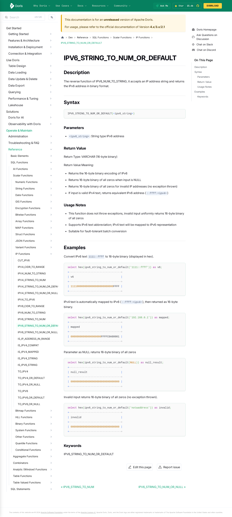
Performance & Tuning (21, 109)
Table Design (15, 77)
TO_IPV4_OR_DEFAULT (29, 403)
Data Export (14, 96)
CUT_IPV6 (22, 286)
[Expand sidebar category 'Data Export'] (51, 96)
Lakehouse (13, 116)
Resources (100, 5)
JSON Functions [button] (22, 266)
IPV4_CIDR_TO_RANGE (29, 292)
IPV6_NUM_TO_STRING (29, 338)
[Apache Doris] (16, 6)
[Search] (24, 17)
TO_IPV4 (21, 397)
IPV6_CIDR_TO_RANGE (29, 332)
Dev (71, 37)
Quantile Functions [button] (24, 469)
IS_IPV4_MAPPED (26, 377)
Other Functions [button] (22, 462)
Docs (82, 5)
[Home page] (62, 37)
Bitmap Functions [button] (23, 436)
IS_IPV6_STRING (25, 390)
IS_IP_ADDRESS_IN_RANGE (32, 364)
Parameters (203, 76)
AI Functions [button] (18, 194)
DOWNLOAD (213, 5)
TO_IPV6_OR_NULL (27, 430)
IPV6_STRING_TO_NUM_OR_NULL (35, 358)
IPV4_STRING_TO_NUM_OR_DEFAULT (35, 312)
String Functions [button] (22, 214)
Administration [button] (16, 162)
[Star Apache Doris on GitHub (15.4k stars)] (187, 6)
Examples (199, 91)
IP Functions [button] (20, 279)
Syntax (198, 72)
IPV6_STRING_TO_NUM (29, 345)
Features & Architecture (21, 44)
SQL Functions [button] (17, 188)
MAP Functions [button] (22, 253)
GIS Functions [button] (21, 227)
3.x (158, 27)
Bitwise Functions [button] (23, 240)
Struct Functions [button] (23, 260)
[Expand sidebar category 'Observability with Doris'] (51, 142)
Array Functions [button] (22, 247)
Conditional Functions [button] (26, 475)
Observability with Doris (22, 142)
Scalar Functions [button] (20, 201)
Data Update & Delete (20, 90)
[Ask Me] (162, 6)
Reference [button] (13, 175)
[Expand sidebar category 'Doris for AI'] (51, 136)
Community (122, 5)
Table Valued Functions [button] (24, 508)
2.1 (163, 27)
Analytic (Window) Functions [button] (28, 495)
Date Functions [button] (22, 220)
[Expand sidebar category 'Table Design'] (51, 77)
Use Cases (64, 5)
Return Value (204, 82)
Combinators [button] (18, 488)
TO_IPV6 (21, 416)
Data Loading (15, 83)
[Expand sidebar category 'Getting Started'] (51, 37)
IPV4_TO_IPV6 (24, 325)
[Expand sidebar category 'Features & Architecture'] (51, 44)
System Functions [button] (23, 456)
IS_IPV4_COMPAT (26, 371)
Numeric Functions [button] (24, 207)
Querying (12, 103)
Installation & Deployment (23, 50)
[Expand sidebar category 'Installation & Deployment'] (51, 51)
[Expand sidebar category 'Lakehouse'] (51, 116)
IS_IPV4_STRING (25, 384)
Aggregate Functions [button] (23, 482)
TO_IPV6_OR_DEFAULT (29, 423)
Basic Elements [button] (17, 181)
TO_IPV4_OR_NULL (27, 410)
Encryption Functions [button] (25, 234)
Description (200, 67)
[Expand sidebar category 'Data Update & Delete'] (51, 90)
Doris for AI (14, 136)
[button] (52, 17)
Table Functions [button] (20, 501)
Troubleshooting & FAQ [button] (21, 169)
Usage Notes (204, 86)
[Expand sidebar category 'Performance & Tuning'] (51, 110)
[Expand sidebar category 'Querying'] (51, 103)
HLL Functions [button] (21, 443)
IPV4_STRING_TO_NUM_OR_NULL (35, 318)
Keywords (202, 96)
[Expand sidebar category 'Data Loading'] (51, 83)
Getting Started (16, 37)
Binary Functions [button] (23, 449)
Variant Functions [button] (23, 273)
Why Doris (42, 5)
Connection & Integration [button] (23, 57)
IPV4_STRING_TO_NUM (30, 305)
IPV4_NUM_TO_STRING (30, 299)
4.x (152, 27)
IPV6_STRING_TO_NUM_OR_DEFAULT (35, 351)
